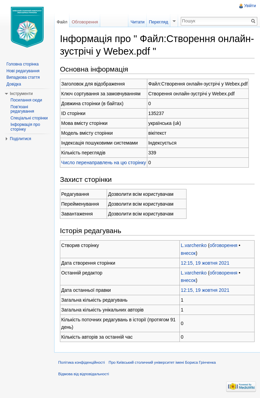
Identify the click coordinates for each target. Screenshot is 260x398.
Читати (138, 21)
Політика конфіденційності (81, 362)
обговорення (223, 245)
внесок (188, 253)
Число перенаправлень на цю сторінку (103, 162)
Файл (62, 21)
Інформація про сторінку (25, 127)
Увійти (250, 5)
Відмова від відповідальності (83, 374)
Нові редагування (23, 71)
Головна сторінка (22, 64)
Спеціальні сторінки (29, 118)
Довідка (13, 84)
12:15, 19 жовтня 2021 (205, 263)
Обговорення (85, 21)
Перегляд (158, 21)
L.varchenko (194, 245)
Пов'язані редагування (22, 109)
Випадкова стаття (23, 77)
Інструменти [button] (21, 93)
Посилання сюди (26, 100)
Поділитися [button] (20, 138)
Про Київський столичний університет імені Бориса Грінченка (162, 362)
